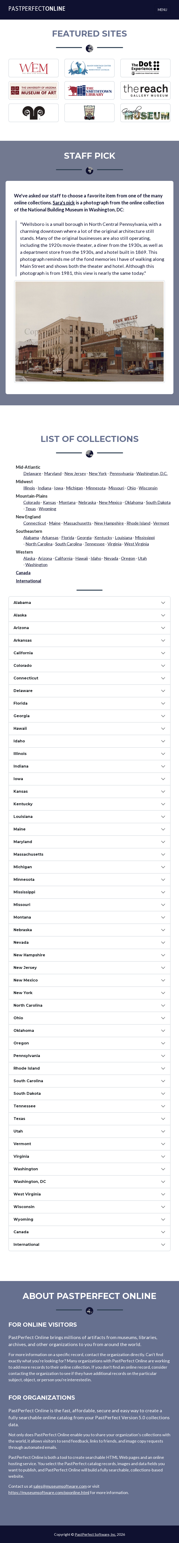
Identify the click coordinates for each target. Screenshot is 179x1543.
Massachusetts (77, 523)
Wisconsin (148, 487)
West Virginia (136, 543)
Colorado (31, 502)
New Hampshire (109, 523)
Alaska (29, 558)
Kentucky (103, 537)
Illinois (29, 487)
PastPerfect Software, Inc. (95, 1534)
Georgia (84, 537)
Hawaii (81, 558)
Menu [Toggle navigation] (162, 10)
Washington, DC (30, 1181)
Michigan (74, 487)
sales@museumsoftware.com (60, 1486)
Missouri (116, 487)
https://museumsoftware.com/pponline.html (48, 1492)
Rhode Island (138, 523)
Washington (36, 564)
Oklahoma (134, 502)
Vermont (161, 523)
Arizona (45, 558)
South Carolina (68, 543)
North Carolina (38, 543)
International (28, 580)
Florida (67, 537)
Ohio (131, 487)
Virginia (114, 543)
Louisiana (123, 537)
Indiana (44, 487)
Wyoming (47, 508)
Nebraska (87, 502)
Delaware (32, 473)
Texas (30, 508)
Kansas (49, 502)
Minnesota (96, 487)
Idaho (96, 558)
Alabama (31, 537)
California (63, 558)
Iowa (58, 487)
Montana (67, 502)
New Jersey (75, 473)
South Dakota (158, 502)
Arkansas (50, 537)
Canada (23, 572)
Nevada (111, 558)
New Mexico (110, 502)
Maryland (53, 473)
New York (98, 473)
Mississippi (145, 537)
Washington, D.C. (152, 473)
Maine (55, 523)
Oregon (128, 558)
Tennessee (95, 543)
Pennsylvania (122, 473)
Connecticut (34, 523)
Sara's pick (64, 202)
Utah (142, 558)
